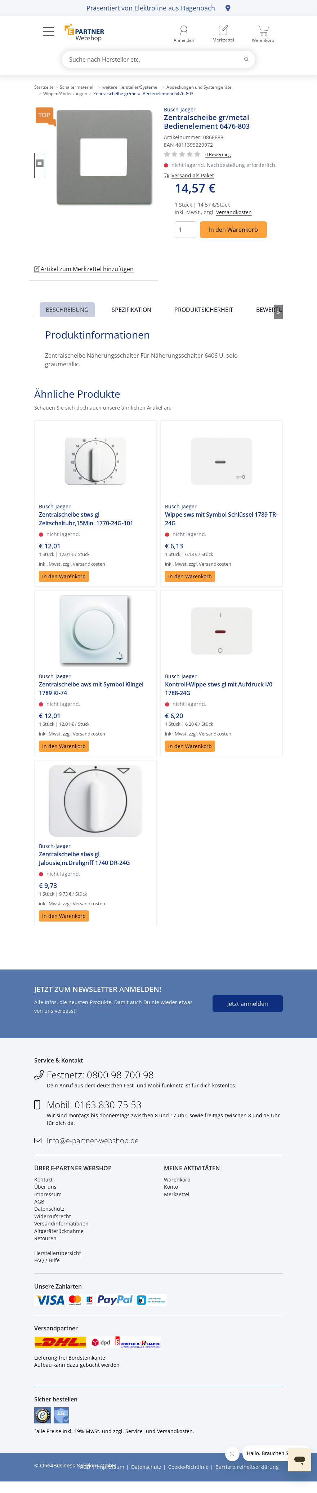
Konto (171, 1191)
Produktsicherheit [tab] (203, 310)
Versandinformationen (61, 1228)
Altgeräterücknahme (59, 1235)
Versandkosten (234, 212)
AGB (39, 1206)
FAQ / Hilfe (47, 1265)
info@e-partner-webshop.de (93, 1143)
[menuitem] (223, 34)
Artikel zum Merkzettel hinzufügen (84, 269)
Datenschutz (49, 1213)
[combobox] (158, 59)
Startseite (44, 87)
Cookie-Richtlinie (188, 1478)
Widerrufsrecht (52, 1221)
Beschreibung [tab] (67, 310)
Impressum (48, 1198)
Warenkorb (177, 1184)
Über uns (45, 1191)
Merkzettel (176, 1198)
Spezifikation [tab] (131, 310)
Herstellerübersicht (57, 1257)
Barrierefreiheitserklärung (247, 1478)
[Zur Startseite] (80, 33)
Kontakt (43, 1184)
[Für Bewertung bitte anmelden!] (218, 154)
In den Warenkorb (233, 230)
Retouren (45, 1243)
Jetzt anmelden (247, 1004)
